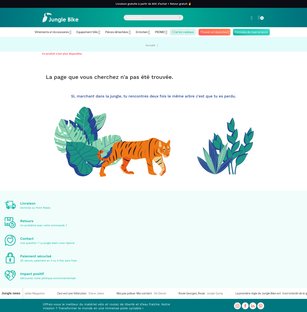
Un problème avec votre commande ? (43, 225)
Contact (27, 239)
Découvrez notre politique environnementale (48, 278)
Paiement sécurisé (35, 256)
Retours (26, 221)
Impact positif (32, 274)
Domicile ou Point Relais (35, 207)
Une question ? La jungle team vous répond (47, 243)
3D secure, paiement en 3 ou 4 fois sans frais (48, 260)
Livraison (27, 203)
